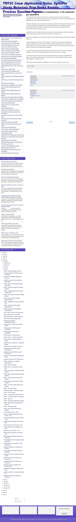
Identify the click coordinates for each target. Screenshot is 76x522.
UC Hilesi (32, 94)
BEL (45, 519)
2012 (4, 490)
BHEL (42, 519)
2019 (4, 252)
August (5, 265)
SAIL (36, 519)
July (5, 267)
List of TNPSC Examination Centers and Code (11, 101)
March (5, 483)
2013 (4, 261)
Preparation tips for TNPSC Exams (9, 140)
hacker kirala (33, 83)
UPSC (16, 519)
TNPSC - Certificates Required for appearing (14, 396)
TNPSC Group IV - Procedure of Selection (13, 337)
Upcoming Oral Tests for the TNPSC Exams (13, 359)
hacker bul (32, 82)
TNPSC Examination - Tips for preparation (13, 316)
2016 (4, 254)
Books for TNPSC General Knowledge (9, 48)
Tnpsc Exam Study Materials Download (10, 146)
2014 (4, 258)
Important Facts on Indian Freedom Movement (11, 56)
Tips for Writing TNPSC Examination (12, 314)
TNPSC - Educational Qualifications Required (14, 400)
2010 (4, 494)
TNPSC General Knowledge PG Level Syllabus (11, 85)
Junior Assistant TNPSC (6, 133)
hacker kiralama (34, 79)
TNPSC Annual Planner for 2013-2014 (9, 223)
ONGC (65, 519)
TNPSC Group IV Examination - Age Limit (13, 346)
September (6, 262)
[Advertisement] (40, 137)
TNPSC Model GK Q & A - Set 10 (11, 412)
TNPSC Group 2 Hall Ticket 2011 (8, 127)
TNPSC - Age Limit (8, 398)
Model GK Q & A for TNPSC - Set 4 (12, 430)
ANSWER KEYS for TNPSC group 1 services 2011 (12, 135)
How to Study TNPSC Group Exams (9, 47)
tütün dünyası (33, 81)
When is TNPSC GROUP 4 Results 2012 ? (10, 64)
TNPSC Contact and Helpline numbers (10, 233)
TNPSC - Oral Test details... (10, 392)
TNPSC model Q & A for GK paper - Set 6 (13, 425)
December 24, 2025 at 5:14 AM (69, 90)
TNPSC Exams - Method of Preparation (10, 129)
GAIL (39, 519)
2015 (4, 256)
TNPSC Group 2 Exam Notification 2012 (10, 71)
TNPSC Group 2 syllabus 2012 (8, 69)
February (6, 485)
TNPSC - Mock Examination (10, 364)
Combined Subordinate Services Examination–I (11, 142)
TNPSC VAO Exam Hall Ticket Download (10, 50)
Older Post (71, 122)
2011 (4, 492)
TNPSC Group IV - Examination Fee (12, 335)
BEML (56, 519)
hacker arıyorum (34, 80)
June (5, 269)
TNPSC (19, 519)
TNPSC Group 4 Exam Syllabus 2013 (12, 318)
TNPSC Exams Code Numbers (8, 102)
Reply (31, 85)
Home (50, 121)
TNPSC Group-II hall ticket (7, 144)
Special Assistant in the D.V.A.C (8, 147)
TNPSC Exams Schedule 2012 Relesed (10, 110)
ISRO (30, 519)
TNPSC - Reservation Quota (7, 214)
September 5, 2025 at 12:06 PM (68, 75)
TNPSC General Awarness (7, 108)
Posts (17, 498)
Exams (12, 519)
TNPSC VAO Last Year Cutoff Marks (9, 41)
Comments (18, 501)
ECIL (48, 519)
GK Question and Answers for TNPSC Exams (11, 60)
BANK (23, 519)
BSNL (33, 519)
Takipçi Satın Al (33, 93)
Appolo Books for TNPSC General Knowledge (11, 240)
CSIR (59, 519)
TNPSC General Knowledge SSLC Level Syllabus (12, 99)
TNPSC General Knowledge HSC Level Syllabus (12, 97)
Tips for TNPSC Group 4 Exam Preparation (13, 312)
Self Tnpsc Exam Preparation (7, 83)
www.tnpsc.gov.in (65, 62)
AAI (53, 519)
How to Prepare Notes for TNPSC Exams (10, 43)
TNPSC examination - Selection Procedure (13, 390)
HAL (50, 519)
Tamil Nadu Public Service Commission (10, 153)
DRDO (26, 519)
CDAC (62, 519)
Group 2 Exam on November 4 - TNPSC (10, 52)
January (6, 488)
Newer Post (29, 122)
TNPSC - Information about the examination (13, 394)
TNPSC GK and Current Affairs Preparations (11, 54)
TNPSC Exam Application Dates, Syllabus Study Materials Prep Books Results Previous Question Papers (35, 7)
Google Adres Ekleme (35, 95)
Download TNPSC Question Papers (9, 131)
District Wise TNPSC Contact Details (9, 122)
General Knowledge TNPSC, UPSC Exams (11, 62)
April (5, 481)
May (5, 479)
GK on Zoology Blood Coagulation (9, 58)
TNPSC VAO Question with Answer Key (10, 45)
